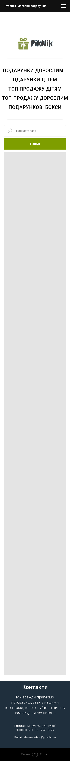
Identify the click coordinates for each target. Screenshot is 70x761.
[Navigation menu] (63, 6)
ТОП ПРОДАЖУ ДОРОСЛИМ (35, 98)
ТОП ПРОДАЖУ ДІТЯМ (35, 89)
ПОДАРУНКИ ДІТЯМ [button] (33, 79)
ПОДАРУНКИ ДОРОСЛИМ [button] (34, 70)
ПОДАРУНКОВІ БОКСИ (35, 107)
